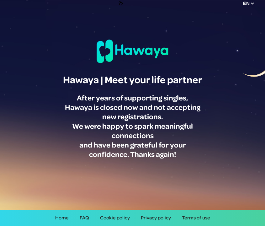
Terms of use (196, 218)
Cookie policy (115, 218)
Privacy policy (156, 218)
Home (62, 218)
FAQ (84, 218)
